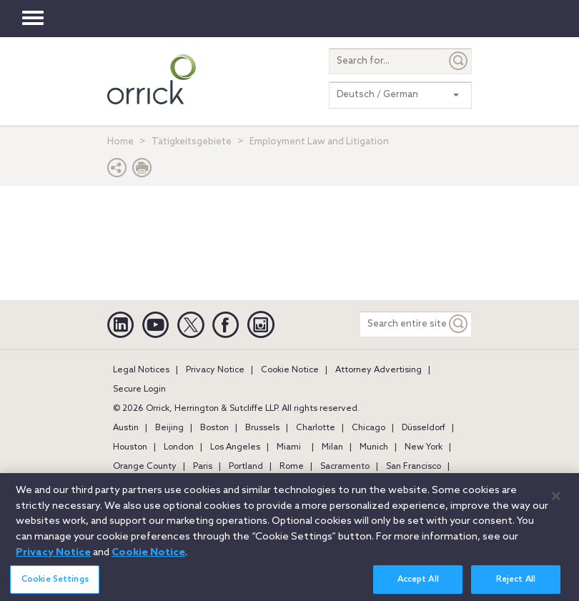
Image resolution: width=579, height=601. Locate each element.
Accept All (418, 585)
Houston (130, 447)
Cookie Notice (290, 370)
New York (423, 447)
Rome (291, 467)
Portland (246, 467)
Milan (332, 447)
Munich (374, 447)
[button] (117, 171)
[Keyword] (459, 324)
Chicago (368, 428)
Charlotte (315, 428)
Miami (289, 447)
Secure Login (139, 389)
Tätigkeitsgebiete (192, 141)
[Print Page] (142, 171)
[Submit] (459, 61)
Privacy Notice (215, 370)
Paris (202, 467)
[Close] (556, 501)
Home (120, 141)
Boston (214, 428)
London (179, 447)
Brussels (262, 428)
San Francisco (413, 467)
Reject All (515, 585)
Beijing (169, 428)
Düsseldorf (423, 428)
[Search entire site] (403, 324)
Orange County (145, 467)
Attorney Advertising (378, 370)
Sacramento (345, 467)
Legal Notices (141, 370)
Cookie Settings (55, 585)
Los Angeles (235, 447)
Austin (126, 428)
